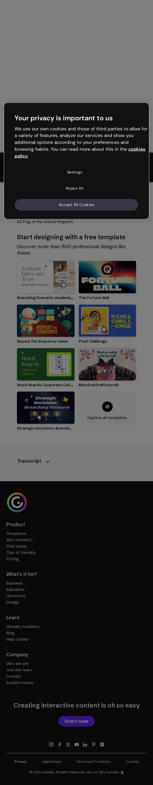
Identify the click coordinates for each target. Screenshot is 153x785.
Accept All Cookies (76, 204)
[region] (76, 161)
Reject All (74, 188)
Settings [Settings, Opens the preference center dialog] (74, 171)
